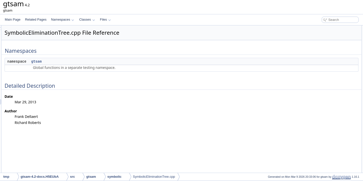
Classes (87, 19)
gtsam (99, 61)
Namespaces (62, 19)
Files (105, 19)
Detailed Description (320, 39)
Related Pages (35, 19)
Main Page (12, 19)
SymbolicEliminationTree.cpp (154, 176)
